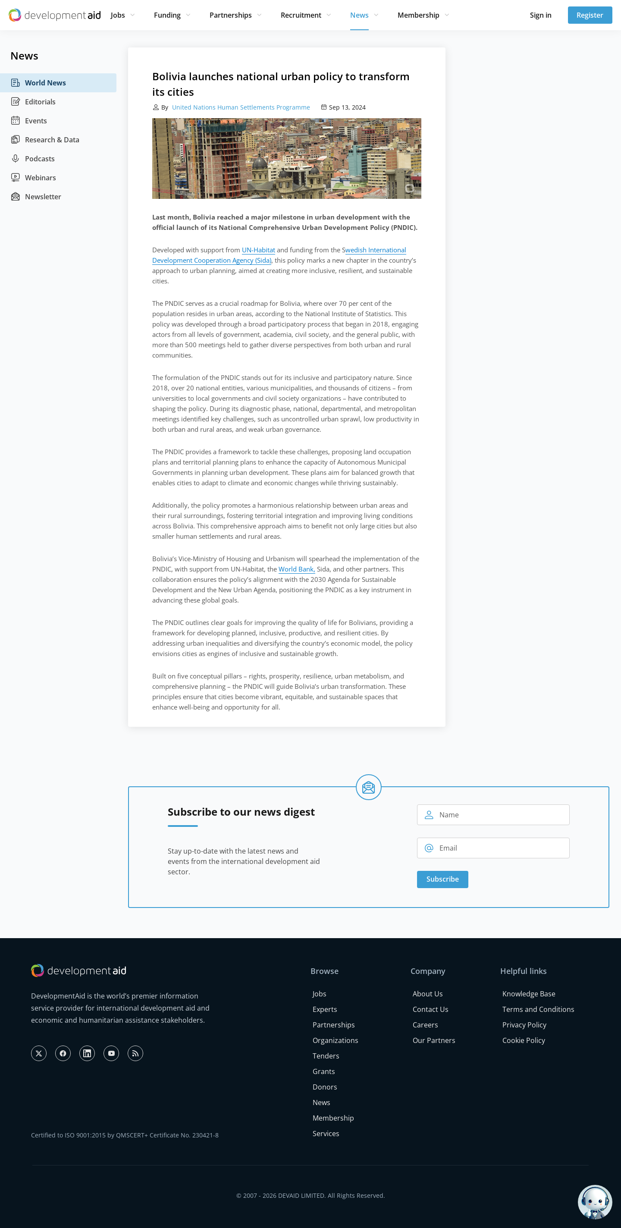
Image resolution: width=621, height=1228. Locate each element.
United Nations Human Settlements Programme (240, 107)
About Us (428, 994)
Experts (325, 1009)
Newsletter (35, 197)
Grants (324, 1071)
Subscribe (443, 879)
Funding (167, 15)
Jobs (118, 15)
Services (326, 1133)
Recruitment (301, 15)
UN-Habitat (258, 249)
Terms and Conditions (538, 1009)
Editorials (33, 102)
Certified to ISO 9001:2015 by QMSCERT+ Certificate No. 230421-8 (125, 1135)
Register (590, 15)
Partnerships (231, 15)
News (359, 15)
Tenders (326, 1056)
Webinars (33, 178)
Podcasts (32, 159)
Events (28, 121)
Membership (418, 15)
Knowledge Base (528, 994)
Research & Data (44, 140)
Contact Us (430, 1009)
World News (38, 83)
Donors (325, 1087)
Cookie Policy (523, 1040)
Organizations (335, 1040)
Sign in (541, 15)
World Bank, (297, 569)
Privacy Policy (524, 1025)
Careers (425, 1025)
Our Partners (434, 1040)
